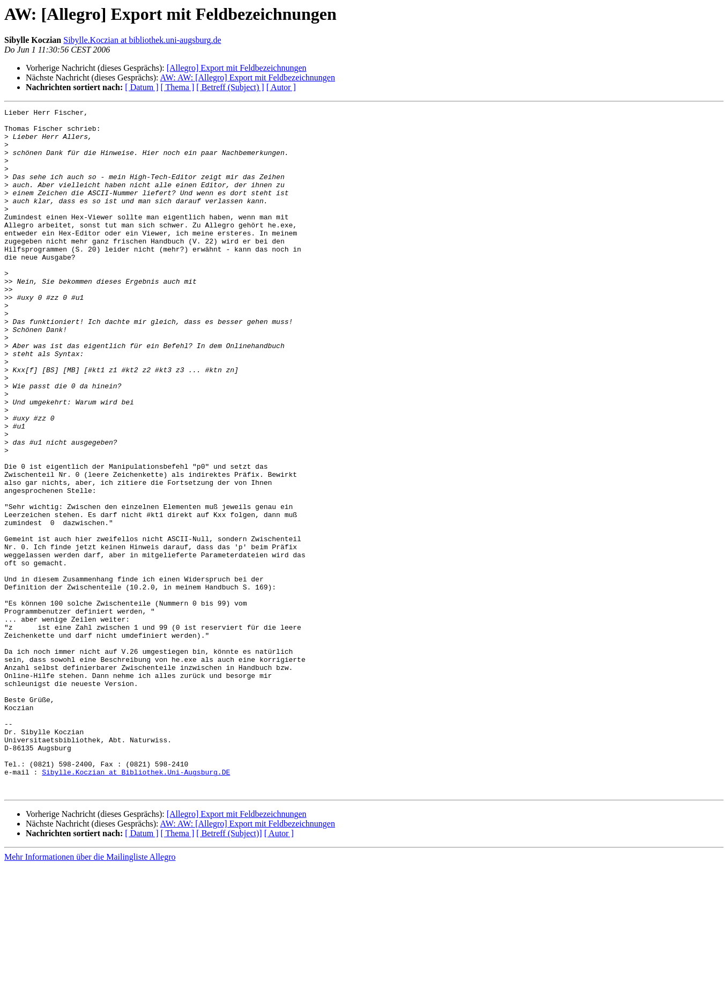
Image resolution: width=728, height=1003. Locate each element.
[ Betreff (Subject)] (229, 970)
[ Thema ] (178, 87)
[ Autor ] (281, 87)
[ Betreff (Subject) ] (230, 87)
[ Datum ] (141, 87)
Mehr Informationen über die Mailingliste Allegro (89, 993)
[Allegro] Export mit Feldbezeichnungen (237, 67)
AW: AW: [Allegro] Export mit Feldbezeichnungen (247, 77)
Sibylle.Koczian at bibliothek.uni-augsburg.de (142, 40)
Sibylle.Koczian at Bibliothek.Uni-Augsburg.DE (136, 905)
